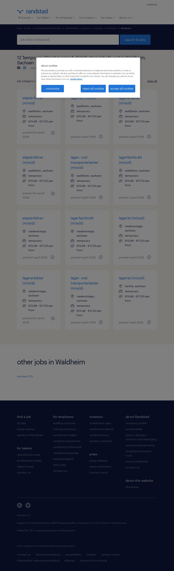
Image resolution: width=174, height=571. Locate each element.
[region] (88, 77)
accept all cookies (121, 88)
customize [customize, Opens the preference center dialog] (52, 88)
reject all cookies (93, 88)
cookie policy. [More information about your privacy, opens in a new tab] (76, 79)
